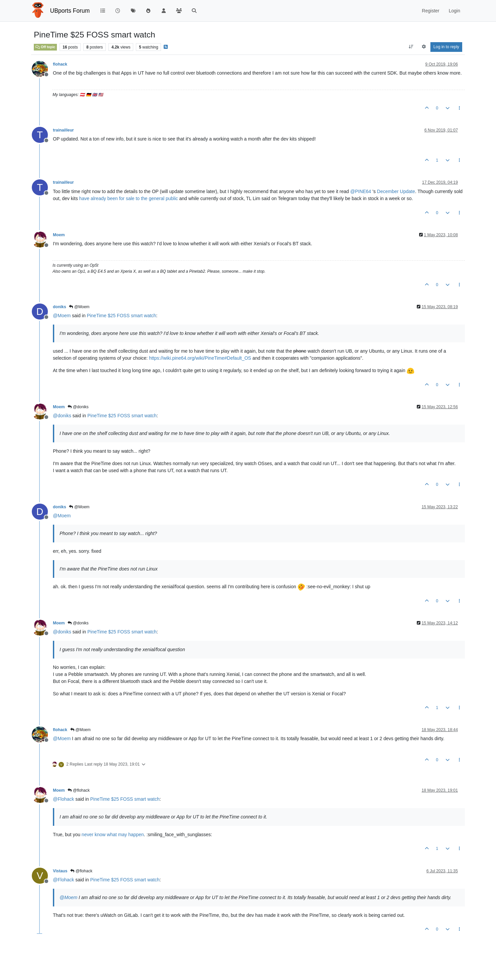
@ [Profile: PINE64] (360, 191)
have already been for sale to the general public (128, 198)
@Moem (79, 306)
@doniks (78, 407)
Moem (59, 235)
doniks (59, 306)
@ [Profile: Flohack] (63, 799)
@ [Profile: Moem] (62, 315)
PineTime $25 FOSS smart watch (121, 315)
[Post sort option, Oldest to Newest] (411, 47)
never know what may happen (113, 834)
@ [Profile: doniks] (62, 415)
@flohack (79, 790)
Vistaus (60, 871)
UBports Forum (70, 10)
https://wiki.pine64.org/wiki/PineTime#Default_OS (200, 358)
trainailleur (63, 130)
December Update (396, 191)
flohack (60, 64)
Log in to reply (446, 47)
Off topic (45, 47)
